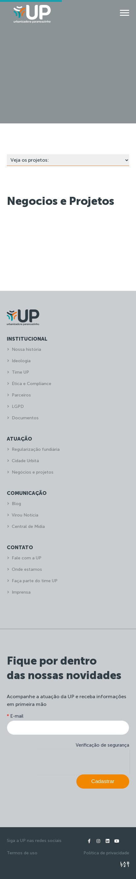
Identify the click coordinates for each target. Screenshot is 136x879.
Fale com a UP (26, 558)
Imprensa (21, 592)
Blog (16, 503)
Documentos (25, 418)
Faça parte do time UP (34, 580)
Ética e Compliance (31, 383)
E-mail (15, 716)
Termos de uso (22, 853)
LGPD (18, 406)
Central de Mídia (28, 526)
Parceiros (21, 395)
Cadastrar (102, 781)
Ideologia (21, 360)
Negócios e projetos (32, 472)
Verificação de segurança (102, 745)
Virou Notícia (25, 515)
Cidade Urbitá (25, 460)
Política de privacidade (106, 853)
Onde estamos (27, 569)
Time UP (20, 372)
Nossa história (26, 349)
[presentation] (82, 761)
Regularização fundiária (36, 449)
